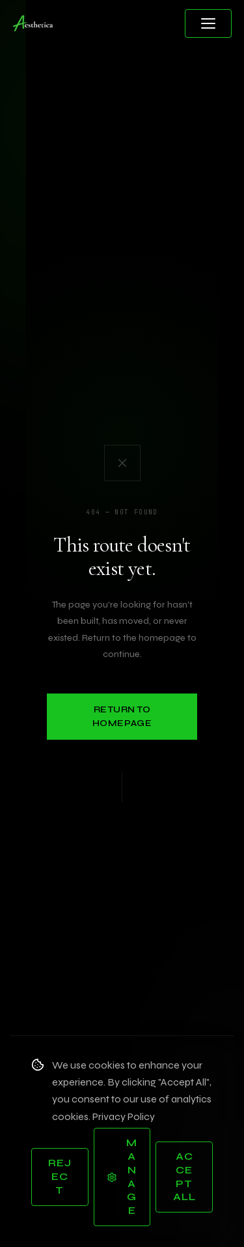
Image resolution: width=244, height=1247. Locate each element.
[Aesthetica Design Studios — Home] (33, 23)
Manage (122, 1176)
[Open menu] (208, 23)
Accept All (184, 1176)
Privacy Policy (123, 1116)
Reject (59, 1176)
